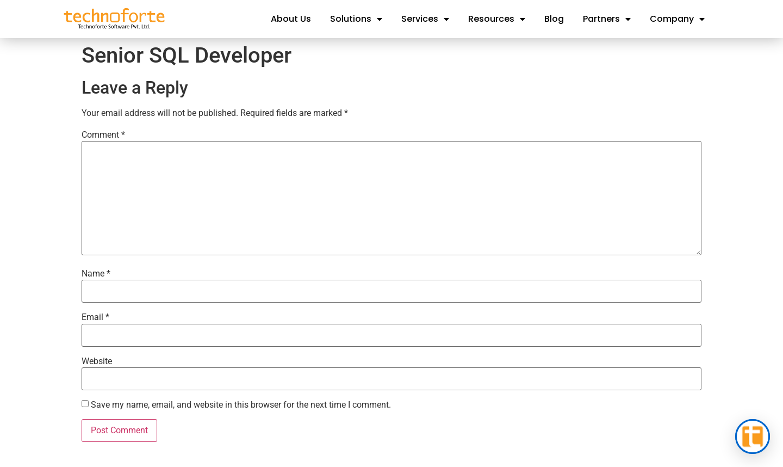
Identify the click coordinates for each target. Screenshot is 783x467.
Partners (607, 19)
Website (97, 361)
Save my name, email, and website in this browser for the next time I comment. (241, 405)
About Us (291, 19)
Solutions (356, 19)
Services (425, 19)
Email (95, 317)
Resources (496, 19)
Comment (103, 135)
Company (677, 19)
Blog (554, 19)
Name (96, 273)
